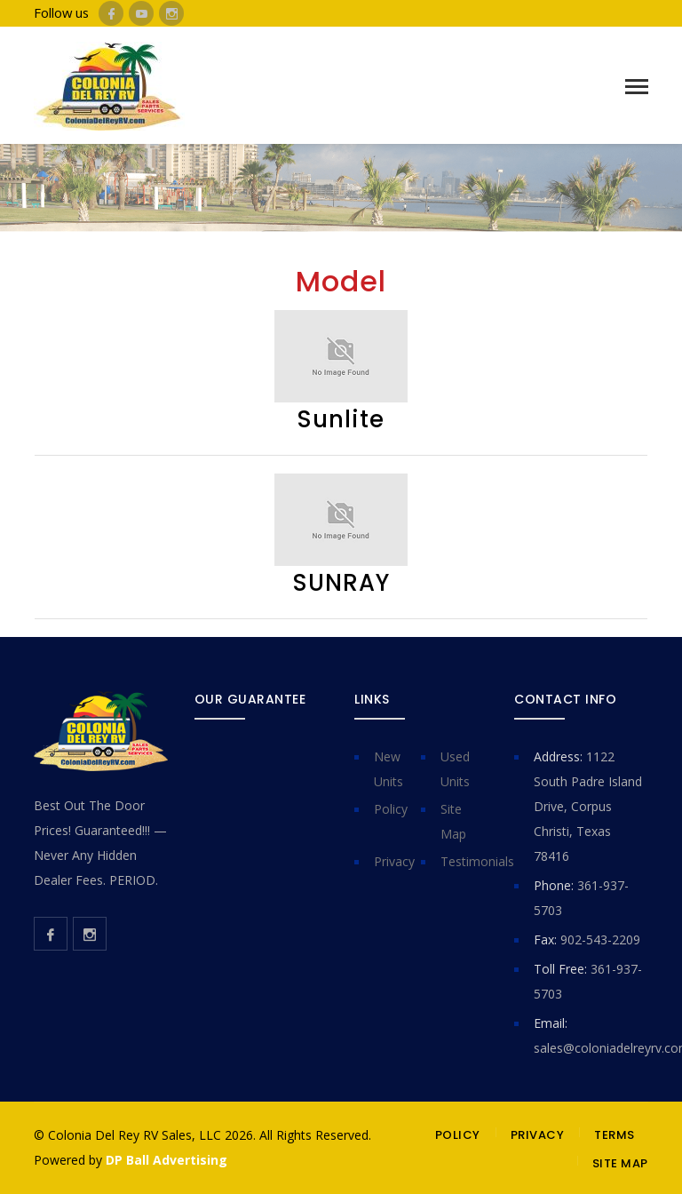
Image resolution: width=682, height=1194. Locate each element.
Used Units (455, 769)
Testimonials (477, 861)
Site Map (453, 821)
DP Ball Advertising (166, 1159)
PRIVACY (538, 1134)
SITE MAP (620, 1163)
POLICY (457, 1134)
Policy (391, 808)
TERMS (614, 1134)
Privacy (394, 861)
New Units (388, 769)
